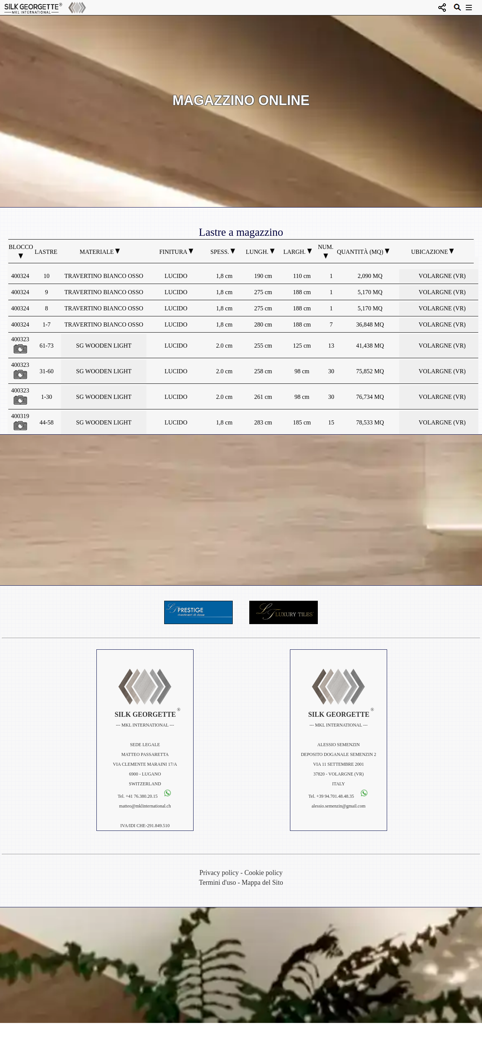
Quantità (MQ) (363, 252)
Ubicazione (432, 252)
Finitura (176, 252)
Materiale (99, 252)
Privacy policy (219, 872)
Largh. (297, 252)
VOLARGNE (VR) (442, 276)
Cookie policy (263, 872)
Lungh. (260, 252)
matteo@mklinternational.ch (145, 806)
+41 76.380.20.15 (142, 796)
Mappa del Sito (262, 882)
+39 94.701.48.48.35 (335, 796)
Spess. (222, 252)
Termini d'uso (217, 882)
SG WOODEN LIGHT (103, 345)
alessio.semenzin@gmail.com (338, 806)
